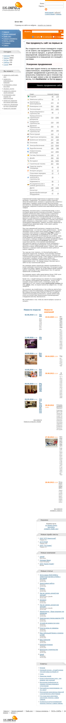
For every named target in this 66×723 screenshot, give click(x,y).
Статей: (5, 64)
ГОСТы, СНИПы (8, 41)
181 (52, 161)
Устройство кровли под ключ (49, 623)
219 (52, 122)
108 (52, 155)
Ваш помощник (45, 640)
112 (52, 109)
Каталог (13, 712)
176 (57, 96)
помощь (58, 14)
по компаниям (47, 37)
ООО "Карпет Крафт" (47, 564)
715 (52, 117)
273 (52, 103)
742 (52, 137)
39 (52, 177)
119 (52, 134)
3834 (57, 137)
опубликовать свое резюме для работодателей (9, 96)
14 (58, 193)
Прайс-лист (7, 36)
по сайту (37, 37)
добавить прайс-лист (51, 529)
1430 (57, 188)
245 (57, 131)
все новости (38, 420)
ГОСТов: (6, 60)
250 (52, 127)
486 (57, 106)
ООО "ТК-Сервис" (46, 545)
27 (58, 155)
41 (52, 167)
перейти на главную (44, 25)
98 (52, 113)
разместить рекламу (9, 108)
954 (57, 164)
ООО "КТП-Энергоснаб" (48, 538)
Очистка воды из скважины (49, 628)
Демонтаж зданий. (45, 676)
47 (52, 171)
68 (52, 181)
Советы (6, 45)
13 (58, 167)
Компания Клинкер (46, 645)
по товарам (59, 37)
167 (52, 140)
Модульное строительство (49, 649)
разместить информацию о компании (8, 80)
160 (52, 131)
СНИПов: (6, 62)
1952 (57, 152)
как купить (51, 527)
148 (52, 188)
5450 (57, 161)
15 (58, 103)
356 (52, 158)
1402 (57, 109)
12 (52, 173)
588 (57, 148)
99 (52, 96)
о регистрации (50, 14)
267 (52, 164)
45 (52, 190)
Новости (6, 32)
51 (58, 127)
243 (57, 122)
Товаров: (6, 58)
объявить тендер (8, 88)
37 (58, 171)
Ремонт (42, 588)
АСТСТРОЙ (44, 542)
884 (57, 143)
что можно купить (51, 525)
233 (52, 145)
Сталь (42, 674)
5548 (57, 145)
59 (52, 99)
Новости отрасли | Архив (32, 422)
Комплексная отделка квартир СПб (52, 618)
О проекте (6, 43)
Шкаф (42, 654)
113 (52, 152)
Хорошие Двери (45, 560)
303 (57, 158)
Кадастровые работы (47, 583)
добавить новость (56, 510)
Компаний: (6, 55)
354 (52, 106)
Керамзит (43, 600)
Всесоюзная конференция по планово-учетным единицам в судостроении (49, 684)
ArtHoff (42, 557)
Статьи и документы (10, 39)
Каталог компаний (9, 34)
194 (52, 143)
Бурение (42, 668)
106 (57, 140)
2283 (57, 117)
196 (52, 148)
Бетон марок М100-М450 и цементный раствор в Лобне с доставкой (50, 576)
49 (52, 185)
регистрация (49, 12)
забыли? (58, 12)
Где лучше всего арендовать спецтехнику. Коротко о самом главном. (49, 697)
